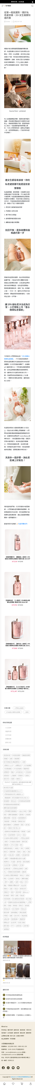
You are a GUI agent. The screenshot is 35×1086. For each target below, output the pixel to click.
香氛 (21, 845)
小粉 (5, 902)
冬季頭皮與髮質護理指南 (12, 995)
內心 (5, 872)
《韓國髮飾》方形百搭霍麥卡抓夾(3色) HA (16, 798)
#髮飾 (12, 779)
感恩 (22, 825)
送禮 (11, 759)
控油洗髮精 (11, 835)
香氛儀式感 (7, 755)
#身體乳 (18, 855)
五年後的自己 (19, 772)
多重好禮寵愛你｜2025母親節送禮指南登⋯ (17, 1003)
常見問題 (12, 1039)
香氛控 (18, 878)
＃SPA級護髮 (27, 765)
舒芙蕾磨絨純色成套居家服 (11, 804)
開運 (9, 905)
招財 (5, 905)
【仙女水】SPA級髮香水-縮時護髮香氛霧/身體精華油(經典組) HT (17, 783)
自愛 (26, 868)
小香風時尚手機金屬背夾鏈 (11, 831)
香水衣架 (17, 916)
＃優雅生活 (18, 765)
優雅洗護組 (25, 878)
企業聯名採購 (5, 1036)
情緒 (12, 772)
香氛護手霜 (25, 855)
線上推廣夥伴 (5, 1039)
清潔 (29, 852)
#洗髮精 (27, 814)
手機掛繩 (13, 821)
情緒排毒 (22, 919)
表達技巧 (20, 775)
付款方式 (28, 1030)
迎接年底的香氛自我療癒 (12, 999)
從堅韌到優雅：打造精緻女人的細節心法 (17, 1016)
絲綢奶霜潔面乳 (8, 848)
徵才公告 (12, 1036)
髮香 (12, 892)
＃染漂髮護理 (7, 769)
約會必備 (11, 855)
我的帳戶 (4, 1033)
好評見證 (8, 735)
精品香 (22, 895)
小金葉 (23, 762)
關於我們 (10, 1030)
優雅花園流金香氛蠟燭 (10, 808)
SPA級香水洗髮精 (15, 841)
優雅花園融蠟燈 (12, 814)
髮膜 (11, 916)
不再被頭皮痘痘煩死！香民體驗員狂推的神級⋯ (17, 1010)
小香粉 (27, 712)
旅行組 (27, 825)
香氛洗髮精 (26, 862)
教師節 (23, 831)
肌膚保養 (12, 852)
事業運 (15, 905)
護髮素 (24, 872)
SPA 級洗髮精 (17, 769)
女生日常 (23, 885)
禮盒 (5, 885)
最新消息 (8, 742)
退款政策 (16, 1033)
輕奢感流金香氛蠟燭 (14, 872)
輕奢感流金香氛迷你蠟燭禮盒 (16, 902)
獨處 (30, 811)
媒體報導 (8, 739)
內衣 (5, 835)
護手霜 (19, 862)
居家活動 (6, 926)
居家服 (21, 814)
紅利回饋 (10, 1033)
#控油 (16, 889)
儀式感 (14, 818)
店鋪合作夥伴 (20, 1036)
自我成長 (6, 775)
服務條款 (28, 1033)
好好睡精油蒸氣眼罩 (24, 801)
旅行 (5, 828)
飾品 (21, 882)
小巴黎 (29, 902)
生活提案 (8, 728)
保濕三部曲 (21, 922)
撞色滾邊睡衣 (7, 825)
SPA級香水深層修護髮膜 (11, 875)
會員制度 (22, 1030)
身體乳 (12, 882)
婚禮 (12, 895)
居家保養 (6, 912)
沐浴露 (13, 862)
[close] (32, 1)
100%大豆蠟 (14, 845)
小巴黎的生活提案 (17, 868)
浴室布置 (25, 926)
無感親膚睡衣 (22, 818)
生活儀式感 (7, 868)
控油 (24, 835)
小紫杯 (6, 882)
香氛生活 (13, 801)
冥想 (5, 814)
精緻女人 (19, 779)
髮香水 (27, 775)
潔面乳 (17, 848)
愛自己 (6, 852)
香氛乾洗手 (23, 889)
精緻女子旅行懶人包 (14, 828)
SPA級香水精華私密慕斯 (13, 712)
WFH (12, 926)
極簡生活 (6, 922)
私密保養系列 (22, 524)
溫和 (5, 855)
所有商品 (4, 1030)
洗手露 (21, 865)
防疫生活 (23, 909)
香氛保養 (18, 892)
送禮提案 (6, 772)
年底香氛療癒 (16, 755)
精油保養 (24, 916)
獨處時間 (8, 731)
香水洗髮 (28, 899)
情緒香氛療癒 (26, 755)
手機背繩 (6, 821)
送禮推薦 (16, 825)
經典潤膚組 (14, 912)
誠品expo (26, 892)
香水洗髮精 (15, 909)
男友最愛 (6, 895)
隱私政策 (22, 1033)
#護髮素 (6, 845)
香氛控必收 (7, 909)
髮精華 (27, 848)
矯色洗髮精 (23, 912)
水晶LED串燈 (23, 811)
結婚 (17, 895)
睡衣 (22, 848)
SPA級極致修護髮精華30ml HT (13, 791)
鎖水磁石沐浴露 (8, 788)
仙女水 (19, 835)
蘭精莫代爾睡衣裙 (13, 885)
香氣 (24, 852)
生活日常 (13, 922)
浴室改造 (18, 926)
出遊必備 (6, 919)
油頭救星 (6, 929)
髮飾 (17, 882)
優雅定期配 (7, 818)
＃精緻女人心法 (8, 765)
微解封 (6, 889)
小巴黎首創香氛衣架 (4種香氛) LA (13, 794)
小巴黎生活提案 (19, 708)
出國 (11, 889)
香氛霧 (27, 905)
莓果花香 (24, 841)
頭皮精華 (17, 759)
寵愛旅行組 (21, 821)
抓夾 (26, 882)
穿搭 (5, 878)
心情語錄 (13, 775)
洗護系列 (6, 892)
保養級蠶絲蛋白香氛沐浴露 (17, 858)
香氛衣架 (6, 779)
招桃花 (21, 905)
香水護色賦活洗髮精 (18, 899)
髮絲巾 (22, 875)
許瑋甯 (6, 916)
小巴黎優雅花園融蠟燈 (10, 811)
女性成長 (28, 772)
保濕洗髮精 (7, 899)
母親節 (6, 759)
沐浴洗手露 (7, 865)
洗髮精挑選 (14, 919)
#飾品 (27, 875)
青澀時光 (6, 862)
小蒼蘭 (6, 858)
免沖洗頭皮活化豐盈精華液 (11, 762)
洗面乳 (19, 852)
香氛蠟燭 (6, 801)
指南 (28, 831)
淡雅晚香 (14, 865)
